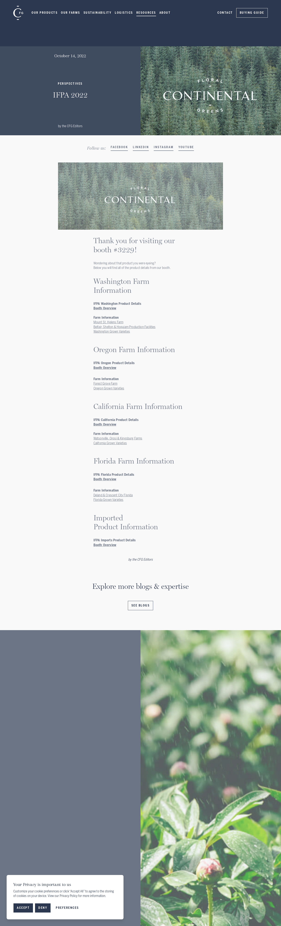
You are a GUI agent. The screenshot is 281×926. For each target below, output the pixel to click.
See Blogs (140, 605)
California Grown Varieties (110, 443)
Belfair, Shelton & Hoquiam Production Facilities (124, 327)
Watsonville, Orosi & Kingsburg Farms (117, 438)
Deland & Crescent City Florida (113, 495)
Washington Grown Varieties (111, 331)
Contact (225, 13)
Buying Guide (252, 13)
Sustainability (97, 13)
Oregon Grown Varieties (108, 388)
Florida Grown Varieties (108, 500)
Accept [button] (23, 908)
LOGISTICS (124, 13)
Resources (146, 13)
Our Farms (70, 13)
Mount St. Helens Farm (108, 322)
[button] (44, 13)
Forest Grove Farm (105, 384)
